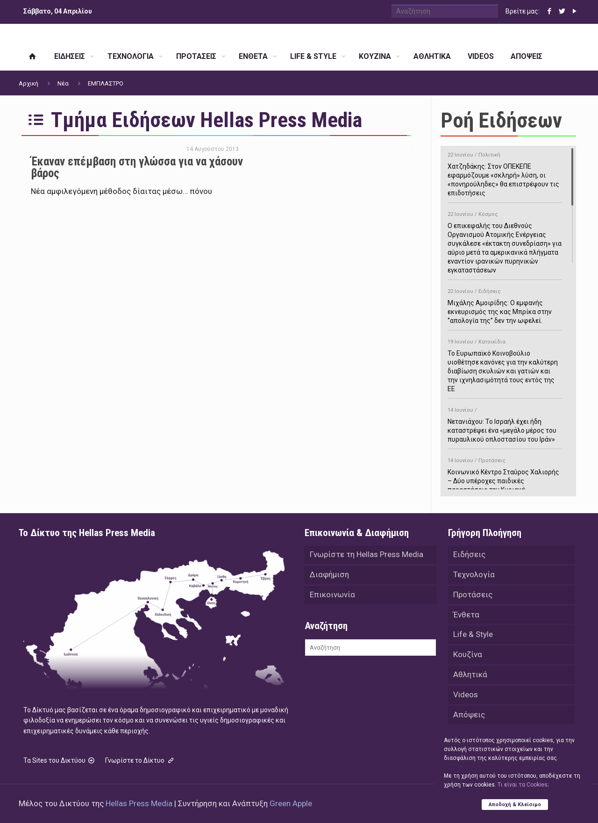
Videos (465, 698)
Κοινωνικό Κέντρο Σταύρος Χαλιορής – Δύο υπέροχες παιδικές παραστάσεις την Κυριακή (505, 474)
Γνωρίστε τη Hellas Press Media (366, 554)
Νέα (63, 83)
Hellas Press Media (139, 803)
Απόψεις (469, 719)
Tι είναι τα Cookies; (523, 784)
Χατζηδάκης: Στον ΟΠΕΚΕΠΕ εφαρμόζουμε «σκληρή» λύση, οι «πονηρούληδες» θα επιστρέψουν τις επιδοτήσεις (505, 172)
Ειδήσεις (469, 554)
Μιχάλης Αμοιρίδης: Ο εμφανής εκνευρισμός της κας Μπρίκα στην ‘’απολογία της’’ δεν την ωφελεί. (505, 304)
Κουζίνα (467, 657)
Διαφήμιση (329, 575)
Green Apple (291, 803)
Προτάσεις (472, 596)
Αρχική (28, 83)
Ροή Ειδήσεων (501, 120)
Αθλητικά (470, 678)
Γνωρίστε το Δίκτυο (140, 760)
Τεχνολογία (474, 575)
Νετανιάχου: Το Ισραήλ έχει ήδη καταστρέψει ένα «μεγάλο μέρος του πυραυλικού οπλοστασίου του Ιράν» (505, 423)
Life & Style (473, 637)
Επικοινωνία (332, 596)
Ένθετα (466, 616)
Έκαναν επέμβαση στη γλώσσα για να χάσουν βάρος (137, 167)
